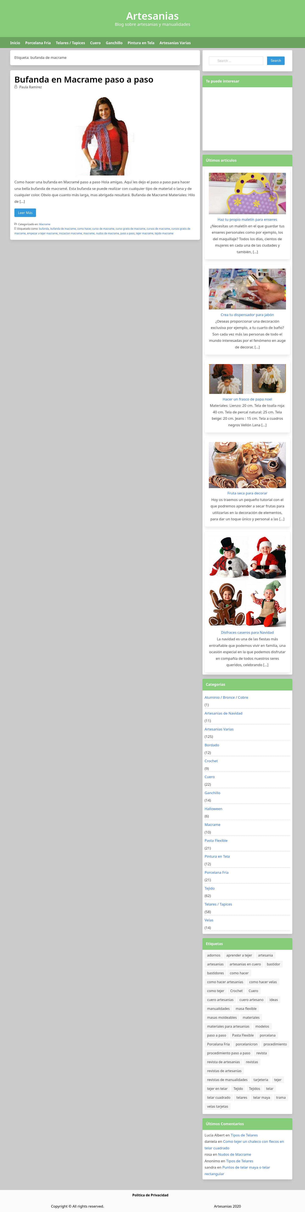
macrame (89, 233)
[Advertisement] (247, 117)
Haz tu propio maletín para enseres (247, 219)
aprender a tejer (239, 955)
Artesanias (152, 16)
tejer (278, 1079)
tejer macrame (144, 233)
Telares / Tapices (70, 42)
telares (241, 1097)
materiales (251, 1017)
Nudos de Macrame (234, 1154)
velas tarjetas (217, 1106)
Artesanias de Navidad (224, 713)
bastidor (273, 964)
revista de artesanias (223, 1062)
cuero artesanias (220, 999)
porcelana (267, 1035)
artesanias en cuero (245, 964)
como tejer (215, 990)
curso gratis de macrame (130, 229)
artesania (265, 955)
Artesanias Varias (175, 42)
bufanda (44, 229)
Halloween (213, 808)
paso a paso (127, 233)
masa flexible (246, 1008)
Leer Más (25, 212)
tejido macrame (164, 233)
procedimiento (275, 1044)
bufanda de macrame (63, 229)
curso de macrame (103, 229)
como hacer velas (263, 982)
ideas (274, 999)
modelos (262, 1026)
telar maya (261, 1097)
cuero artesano (251, 999)
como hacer (84, 229)
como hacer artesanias (225, 982)
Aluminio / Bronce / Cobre (226, 697)
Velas (209, 920)
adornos (213, 955)
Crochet (211, 760)
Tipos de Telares (244, 1135)
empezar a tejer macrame (42, 233)
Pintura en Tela (141, 42)
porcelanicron (247, 1044)
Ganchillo (114, 42)
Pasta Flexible (216, 840)
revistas (252, 1062)
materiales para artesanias (228, 1026)
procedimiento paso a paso (228, 1053)
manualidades (218, 1008)
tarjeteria (261, 1079)
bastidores (215, 973)
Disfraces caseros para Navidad (247, 632)
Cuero (95, 42)
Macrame (44, 224)
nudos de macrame (107, 233)
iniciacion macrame (70, 233)
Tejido (210, 888)
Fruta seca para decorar (247, 493)
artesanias (215, 964)
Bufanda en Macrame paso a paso (83, 79)
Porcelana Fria (38, 42)
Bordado (212, 745)
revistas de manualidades (227, 1079)
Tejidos (254, 1088)
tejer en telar (217, 1088)
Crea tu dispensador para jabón (247, 314)
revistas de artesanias (224, 1070)
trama (281, 1097)
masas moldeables (222, 1017)
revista (261, 1053)
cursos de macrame (158, 229)
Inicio (15, 42)
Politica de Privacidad (150, 1195)
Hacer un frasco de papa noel (247, 399)
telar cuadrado (218, 1097)
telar (269, 1088)
